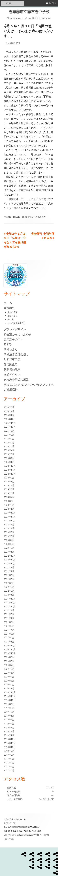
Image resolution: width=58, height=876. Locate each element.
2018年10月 (9, 746)
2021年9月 (9, 610)
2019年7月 (9, 711)
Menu (52, 3)
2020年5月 (9, 672)
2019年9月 (9, 704)
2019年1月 (9, 735)
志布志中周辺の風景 (16, 379)
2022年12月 (9, 555)
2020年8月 (9, 661)
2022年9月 (9, 567)
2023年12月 (9, 512)
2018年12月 (9, 739)
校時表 (10, 319)
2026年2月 (9, 411)
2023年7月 (9, 528)
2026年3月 (9, 407)
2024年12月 (9, 465)
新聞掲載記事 (12, 369)
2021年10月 (9, 606)
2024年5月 (9, 493)
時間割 (8, 344)
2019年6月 (9, 715)
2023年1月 (9, 551)
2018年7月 (9, 758)
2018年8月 (9, 754)
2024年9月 (9, 477)
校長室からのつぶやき (35, 216)
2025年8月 (9, 434)
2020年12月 (9, 645)
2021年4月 (9, 629)
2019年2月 (9, 731)
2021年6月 (9, 622)
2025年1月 (9, 461)
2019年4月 (9, 723)
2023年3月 (9, 543)
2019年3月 (9, 727)
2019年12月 (9, 692)
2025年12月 (9, 419)
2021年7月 (9, 618)
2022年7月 (9, 571)
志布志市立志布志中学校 (29, 11)
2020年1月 (9, 688)
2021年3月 (9, 633)
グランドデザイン (15, 329)
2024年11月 (9, 469)
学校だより (11, 349)
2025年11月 (9, 422)
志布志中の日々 (13, 339)
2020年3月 (9, 680)
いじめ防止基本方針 (16, 323)
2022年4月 (9, 583)
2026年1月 (9, 415)
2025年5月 (9, 446)
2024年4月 (9, 497)
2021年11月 (9, 602)
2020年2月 (9, 684)
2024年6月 (9, 489)
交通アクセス (12, 374)
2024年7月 (9, 485)
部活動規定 (11, 364)
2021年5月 (9, 625)
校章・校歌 (12, 315)
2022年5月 (9, 579)
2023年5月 (9, 536)
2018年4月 (9, 770)
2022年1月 (9, 594)
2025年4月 (9, 450)
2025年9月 (9, 430)
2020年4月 (9, 676)
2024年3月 (9, 501)
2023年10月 (9, 520)
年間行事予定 (12, 359)
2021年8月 (9, 614)
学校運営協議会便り (16, 354)
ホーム (8, 303)
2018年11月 (9, 743)
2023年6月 (9, 532)
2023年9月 (9, 524)
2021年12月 (9, 598)
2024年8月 (9, 481)
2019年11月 (9, 696)
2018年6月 (9, 762)
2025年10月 (9, 426)
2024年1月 (9, 508)
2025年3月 (9, 454)
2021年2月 (9, 637)
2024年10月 (9, 473)
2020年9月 (9, 657)
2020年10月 (9, 653)
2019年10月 (9, 700)
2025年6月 (9, 442)
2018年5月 (9, 766)
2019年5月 (9, 719)
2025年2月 (9, 458)
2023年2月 (9, 547)
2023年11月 (9, 516)
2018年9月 (9, 750)
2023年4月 (9, 540)
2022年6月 (9, 575)
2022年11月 (9, 559)
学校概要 (9, 308)
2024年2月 (9, 504)
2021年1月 (9, 641)
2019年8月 (9, 707)
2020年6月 (9, 668)
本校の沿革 (12, 312)
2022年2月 (9, 590)
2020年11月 (9, 649)
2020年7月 (9, 665)
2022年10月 (9, 563)
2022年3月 (9, 586)
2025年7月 (9, 438)
